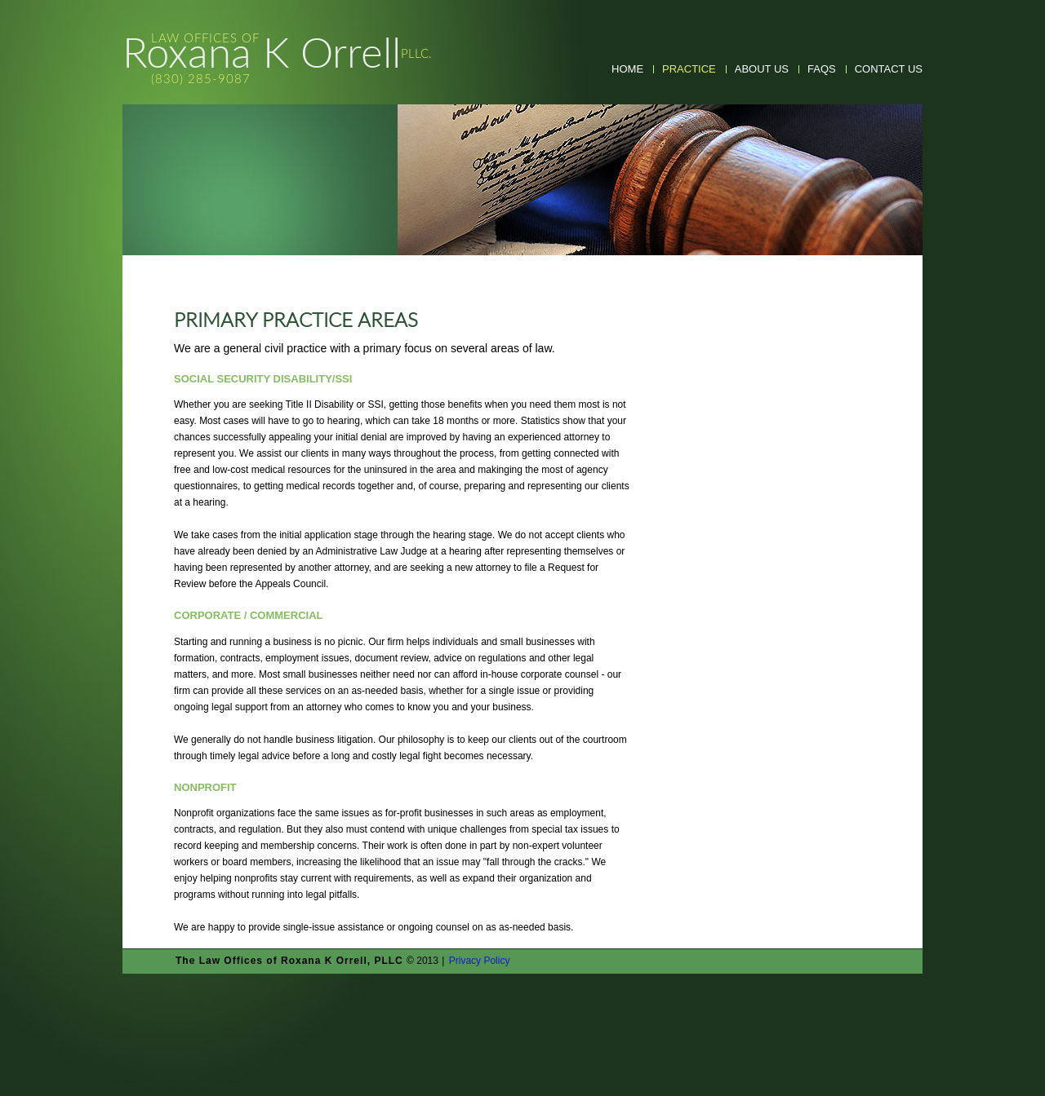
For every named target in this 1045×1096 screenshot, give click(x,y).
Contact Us (889, 69)
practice (689, 69)
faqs (821, 69)
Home (627, 69)
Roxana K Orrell (277, 59)
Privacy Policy (479, 960)
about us (762, 69)
